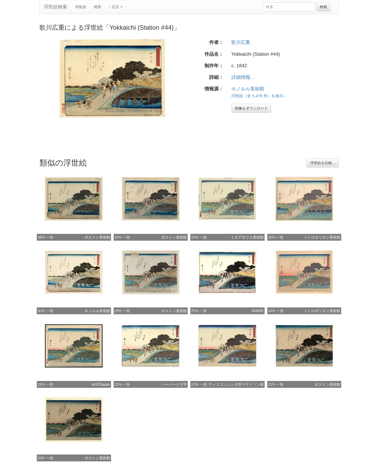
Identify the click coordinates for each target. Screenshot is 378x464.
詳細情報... (242, 77)
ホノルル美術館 (247, 88)
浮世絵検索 (55, 6)
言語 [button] (116, 7)
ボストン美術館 (97, 237)
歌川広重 (240, 42)
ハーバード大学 (174, 384)
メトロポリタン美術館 (322, 237)
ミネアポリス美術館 (247, 237)
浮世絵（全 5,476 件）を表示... (258, 96)
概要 (97, 7)
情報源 (80, 7)
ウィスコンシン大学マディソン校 (236, 384)
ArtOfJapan (101, 384)
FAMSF (257, 311)
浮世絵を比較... (322, 163)
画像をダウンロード (251, 108)
